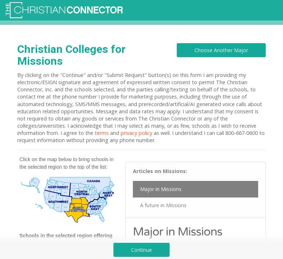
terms (102, 133)
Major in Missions (160, 189)
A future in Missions (163, 205)
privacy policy (136, 133)
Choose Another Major (221, 50)
